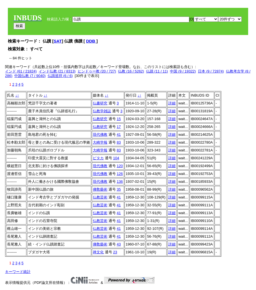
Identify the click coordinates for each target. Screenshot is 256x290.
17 (119, 127)
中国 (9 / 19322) (183, 71)
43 (119, 244)
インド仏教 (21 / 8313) (57, 71)
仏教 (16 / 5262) (131, 71)
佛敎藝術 (100, 189)
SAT (58, 41)
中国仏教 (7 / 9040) (29, 76)
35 (119, 189)
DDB (91, 41)
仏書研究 (100, 103)
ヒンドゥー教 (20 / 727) (97, 71)
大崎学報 (100, 142)
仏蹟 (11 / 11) (157, 71)
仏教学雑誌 (102, 111)
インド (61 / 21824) (21, 71)
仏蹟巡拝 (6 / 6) (60, 76)
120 (120, 166)
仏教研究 (100, 119)
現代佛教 (100, 134)
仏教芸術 (100, 197)
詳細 (172, 103)
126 (120, 174)
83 (119, 142)
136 (120, 181)
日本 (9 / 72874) (211, 71)
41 (119, 134)
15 (119, 119)
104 (116, 158)
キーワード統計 (18, 272)
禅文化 (98, 252)
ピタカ (98, 158)
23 (115, 252)
